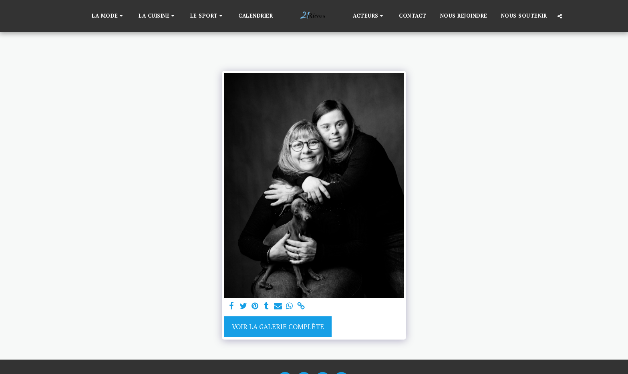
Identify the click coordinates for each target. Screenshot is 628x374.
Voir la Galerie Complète (278, 326)
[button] (108, 16)
